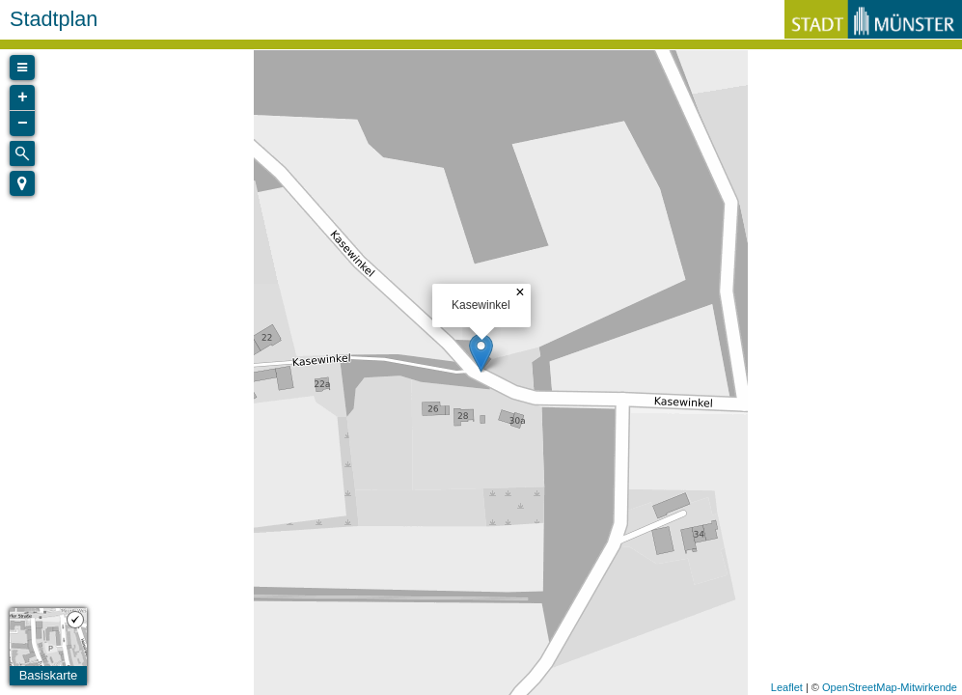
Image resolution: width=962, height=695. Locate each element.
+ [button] (22, 97)
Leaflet (787, 687)
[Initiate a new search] (22, 153)
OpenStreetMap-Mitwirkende (889, 687)
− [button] (22, 123)
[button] (22, 183)
